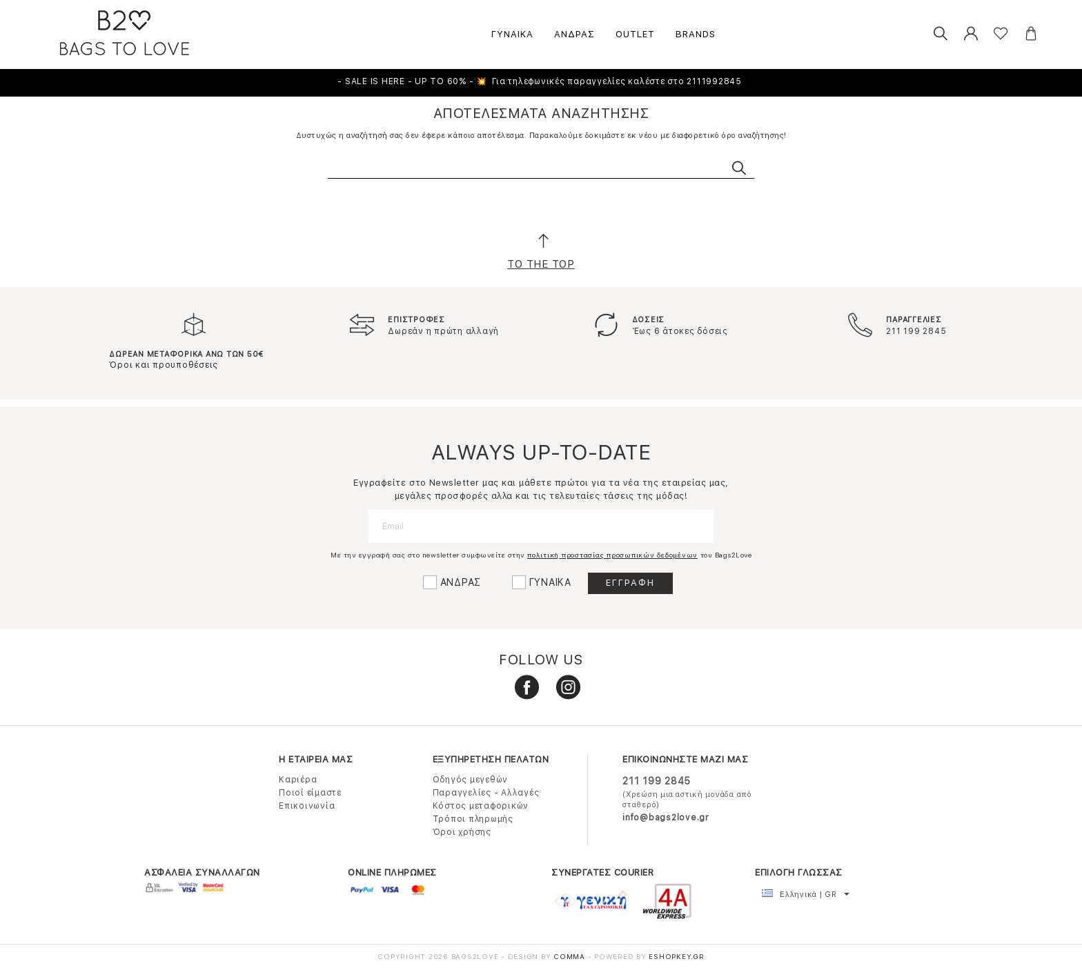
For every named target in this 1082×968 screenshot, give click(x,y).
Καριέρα (298, 779)
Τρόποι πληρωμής (473, 819)
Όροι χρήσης (462, 832)
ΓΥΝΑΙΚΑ (512, 34)
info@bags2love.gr (665, 817)
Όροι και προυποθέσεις (163, 365)
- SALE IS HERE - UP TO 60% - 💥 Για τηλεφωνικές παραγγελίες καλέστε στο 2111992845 (540, 81)
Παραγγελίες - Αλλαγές (486, 793)
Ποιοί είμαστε (310, 793)
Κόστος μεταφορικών (481, 806)
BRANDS (696, 34)
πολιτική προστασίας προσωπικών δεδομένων (612, 555)
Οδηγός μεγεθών (471, 779)
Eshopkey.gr (676, 956)
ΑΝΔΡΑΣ (574, 34)
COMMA (570, 956)
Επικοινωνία (307, 806)
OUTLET (635, 34)
